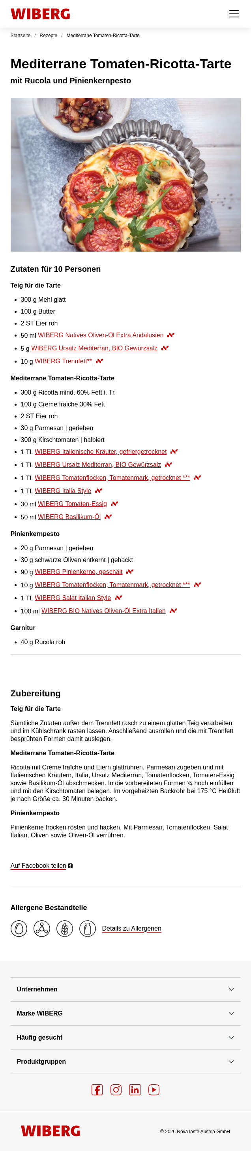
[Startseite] (40, 14)
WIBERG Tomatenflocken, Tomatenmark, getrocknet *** (118, 477)
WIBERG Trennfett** (69, 361)
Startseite (21, 35)
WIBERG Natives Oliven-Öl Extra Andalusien (106, 335)
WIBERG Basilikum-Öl (75, 516)
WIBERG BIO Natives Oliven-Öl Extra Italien (109, 610)
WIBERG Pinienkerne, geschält (84, 571)
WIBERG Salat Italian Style (78, 597)
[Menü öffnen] (234, 14)
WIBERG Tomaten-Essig (78, 503)
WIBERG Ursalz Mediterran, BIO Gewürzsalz (100, 348)
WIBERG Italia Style (68, 490)
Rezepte (49, 35)
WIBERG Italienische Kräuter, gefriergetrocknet (106, 451)
